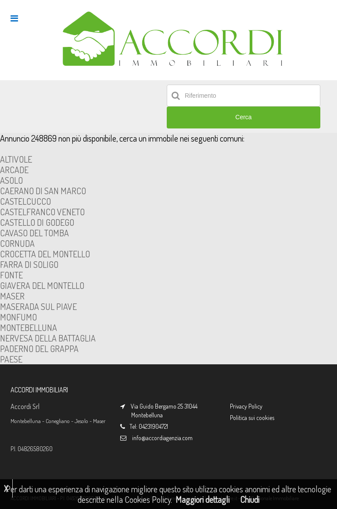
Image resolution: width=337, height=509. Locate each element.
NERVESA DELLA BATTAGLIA (48, 338)
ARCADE (14, 169)
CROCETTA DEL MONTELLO (45, 254)
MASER (12, 296)
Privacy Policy (246, 406)
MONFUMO (18, 317)
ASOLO (11, 180)
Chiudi (249, 499)
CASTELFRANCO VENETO (42, 211)
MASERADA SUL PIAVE (38, 306)
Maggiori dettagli (202, 499)
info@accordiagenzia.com (162, 437)
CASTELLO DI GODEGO (37, 222)
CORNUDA (17, 243)
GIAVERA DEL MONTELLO (42, 285)
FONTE (11, 275)
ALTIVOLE (16, 159)
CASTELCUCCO (25, 201)
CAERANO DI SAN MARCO (43, 190)
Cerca (243, 117)
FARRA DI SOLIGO (29, 264)
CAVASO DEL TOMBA (34, 232)
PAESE (11, 359)
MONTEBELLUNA (28, 327)
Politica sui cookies (252, 417)
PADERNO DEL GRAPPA (39, 348)
